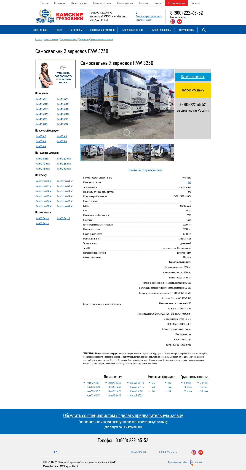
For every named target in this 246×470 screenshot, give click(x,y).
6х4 (189, 182)
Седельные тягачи (132, 30)
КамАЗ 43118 (42, 104)
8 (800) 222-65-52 (186, 13)
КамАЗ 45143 (42, 114)
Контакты (195, 3)
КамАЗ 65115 (63, 104)
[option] (127, 104)
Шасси (58, 30)
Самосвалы (76, 30)
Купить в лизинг (193, 76)
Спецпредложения (176, 3)
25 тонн (204, 387)
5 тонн (187, 383)
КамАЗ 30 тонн (64, 168)
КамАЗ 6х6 (62, 136)
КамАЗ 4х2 (41, 136)
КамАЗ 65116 (63, 109)
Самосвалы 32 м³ (65, 196)
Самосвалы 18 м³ (44, 206)
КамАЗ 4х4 (41, 141)
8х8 (169, 391)
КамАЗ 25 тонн (64, 163)
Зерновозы (84, 39)
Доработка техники (102, 3)
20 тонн (204, 383)
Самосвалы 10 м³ (44, 180)
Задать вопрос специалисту (149, 16)
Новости (158, 3)
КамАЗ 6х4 (41, 146)
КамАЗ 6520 (62, 119)
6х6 (169, 383)
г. (56, 452)
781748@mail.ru (138, 452)
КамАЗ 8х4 (62, 141)
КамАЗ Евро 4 (42, 223)
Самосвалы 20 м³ (65, 180)
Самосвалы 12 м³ (44, 191)
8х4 (169, 387)
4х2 (153, 383)
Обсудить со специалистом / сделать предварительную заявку (123, 415)
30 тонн (204, 391)
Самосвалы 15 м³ (44, 196)
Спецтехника (40, 30)
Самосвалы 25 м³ (65, 185)
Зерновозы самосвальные (101, 39)
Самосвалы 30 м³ (65, 191)
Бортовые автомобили (102, 30)
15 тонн (188, 391)
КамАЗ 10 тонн (43, 163)
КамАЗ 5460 (114, 387)
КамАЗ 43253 (42, 109)
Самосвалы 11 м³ (44, 185)
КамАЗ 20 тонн (64, 158)
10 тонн (188, 387)
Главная (44, 3)
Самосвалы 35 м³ (65, 201)
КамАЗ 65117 (63, 114)
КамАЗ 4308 (41, 99)
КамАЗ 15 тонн (43, 168)
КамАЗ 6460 (62, 99)
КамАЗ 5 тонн (42, 158)
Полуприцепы (186, 30)
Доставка (143, 3)
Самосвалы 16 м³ (44, 201)
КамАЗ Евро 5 (63, 218)
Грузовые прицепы (160, 30)
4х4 (153, 387)
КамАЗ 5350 (41, 119)
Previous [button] (83, 104)
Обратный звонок (144, 19)
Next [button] (171, 104)
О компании (59, 3)
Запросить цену (192, 90)
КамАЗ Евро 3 (42, 218)
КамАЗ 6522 (62, 124)
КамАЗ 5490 (41, 124)
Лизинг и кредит (125, 3)
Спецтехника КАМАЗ (69, 39)
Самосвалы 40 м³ (65, 206)
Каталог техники (79, 3)
